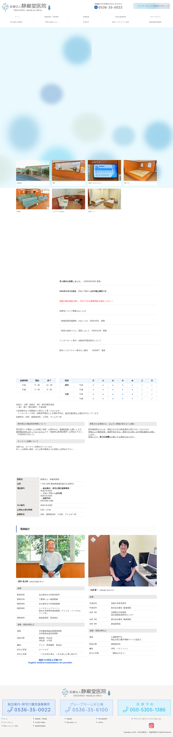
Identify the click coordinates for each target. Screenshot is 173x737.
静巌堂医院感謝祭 (155, 22)
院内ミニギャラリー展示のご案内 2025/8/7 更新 (82, 350)
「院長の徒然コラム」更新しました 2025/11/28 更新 (83, 331)
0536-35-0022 (46, 491)
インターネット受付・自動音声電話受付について (80, 341)
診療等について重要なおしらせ (72, 311)
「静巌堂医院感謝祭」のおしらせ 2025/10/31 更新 (82, 321)
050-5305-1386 (46, 501)
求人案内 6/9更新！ (17, 22)
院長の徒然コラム (51, 22)
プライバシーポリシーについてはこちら (147, 719)
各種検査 (86, 17)
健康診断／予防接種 (51, 17)
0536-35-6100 (46, 496)
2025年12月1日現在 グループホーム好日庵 (78, 291)
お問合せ (86, 22)
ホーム (17, 17)
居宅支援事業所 (120, 17)
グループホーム (155, 17)
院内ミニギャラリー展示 (120, 22)
